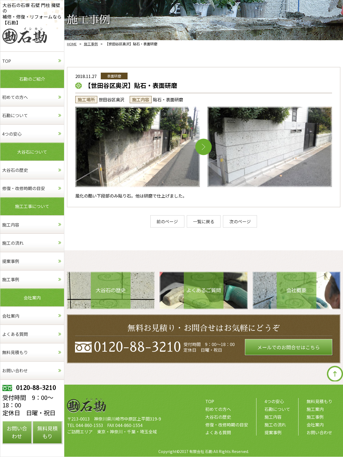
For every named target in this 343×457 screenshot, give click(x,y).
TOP (209, 401)
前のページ (166, 221)
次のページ (241, 221)
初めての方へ (218, 409)
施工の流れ (275, 425)
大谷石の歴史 (218, 417)
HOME (72, 43)
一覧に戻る (203, 221)
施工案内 (315, 409)
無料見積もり (319, 401)
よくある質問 (218, 432)
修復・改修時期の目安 (226, 425)
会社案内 (315, 425)
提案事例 (273, 432)
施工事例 (91, 43)
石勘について (277, 409)
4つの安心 (274, 401)
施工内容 (273, 417)
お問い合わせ (319, 432)
